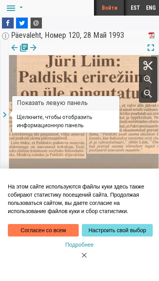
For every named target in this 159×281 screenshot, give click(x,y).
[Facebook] (8, 23)
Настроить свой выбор (117, 230)
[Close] (79, 260)
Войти (109, 8)
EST (135, 8)
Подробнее (79, 245)
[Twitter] (22, 23)
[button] (13, 8)
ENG (151, 8)
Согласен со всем (43, 230)
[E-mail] (36, 23)
